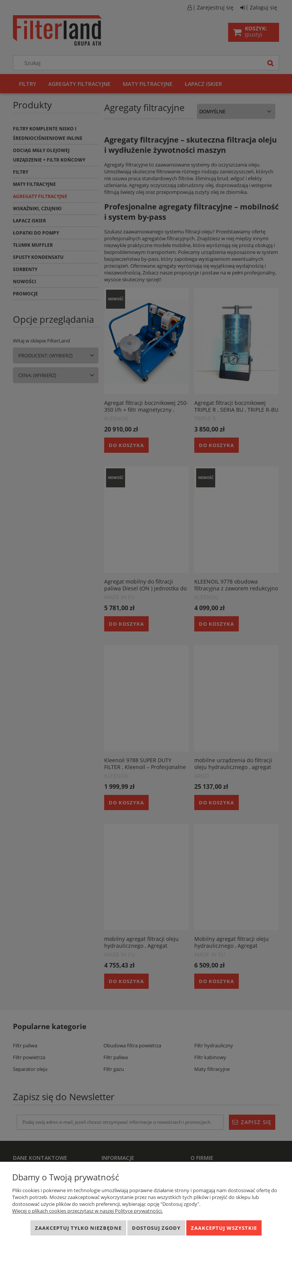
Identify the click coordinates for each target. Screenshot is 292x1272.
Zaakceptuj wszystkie (224, 1227)
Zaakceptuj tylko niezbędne (78, 1227)
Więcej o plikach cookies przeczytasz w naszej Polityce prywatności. (87, 1210)
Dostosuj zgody (156, 1227)
